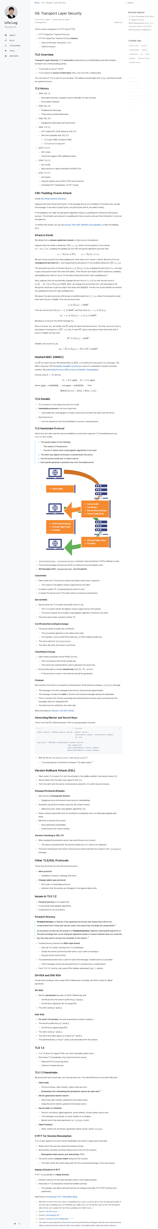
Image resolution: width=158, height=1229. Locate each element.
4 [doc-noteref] (115, 925)
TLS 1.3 (131, 106)
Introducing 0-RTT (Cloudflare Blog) (61, 1197)
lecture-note (133, 46)
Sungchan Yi (42, 22)
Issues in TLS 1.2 (134, 102)
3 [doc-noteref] (92, 762)
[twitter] (10, 1223)
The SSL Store (51, 1211)
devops (144, 50)
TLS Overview (134, 78)
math (147, 54)
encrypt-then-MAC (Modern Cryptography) (82, 225)
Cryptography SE (52, 1215)
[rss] (19, 1223)
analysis (132, 58)
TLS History (134, 82)
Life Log (11, 23)
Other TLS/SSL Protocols (138, 99)
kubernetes (133, 54)
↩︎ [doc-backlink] (93, 1208)
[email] (14, 1223)
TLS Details (133, 92)
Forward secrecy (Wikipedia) (57, 1219)
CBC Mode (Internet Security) (53, 199)
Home (36, 3)
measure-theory (144, 58)
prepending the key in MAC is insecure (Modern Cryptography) (72, 369)
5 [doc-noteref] (100, 1091)
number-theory (134, 62)
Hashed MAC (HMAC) (136, 89)
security (144, 46)
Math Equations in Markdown (140, 30)
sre (141, 54)
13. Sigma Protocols (136, 20)
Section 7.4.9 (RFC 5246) (63, 710)
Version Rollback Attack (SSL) (139, 95)
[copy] (120, 728)
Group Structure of (140, 26)
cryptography (134, 50)
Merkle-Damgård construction (69, 366)
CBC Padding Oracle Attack (139, 85)
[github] (5, 1223)
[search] (136, 3)
